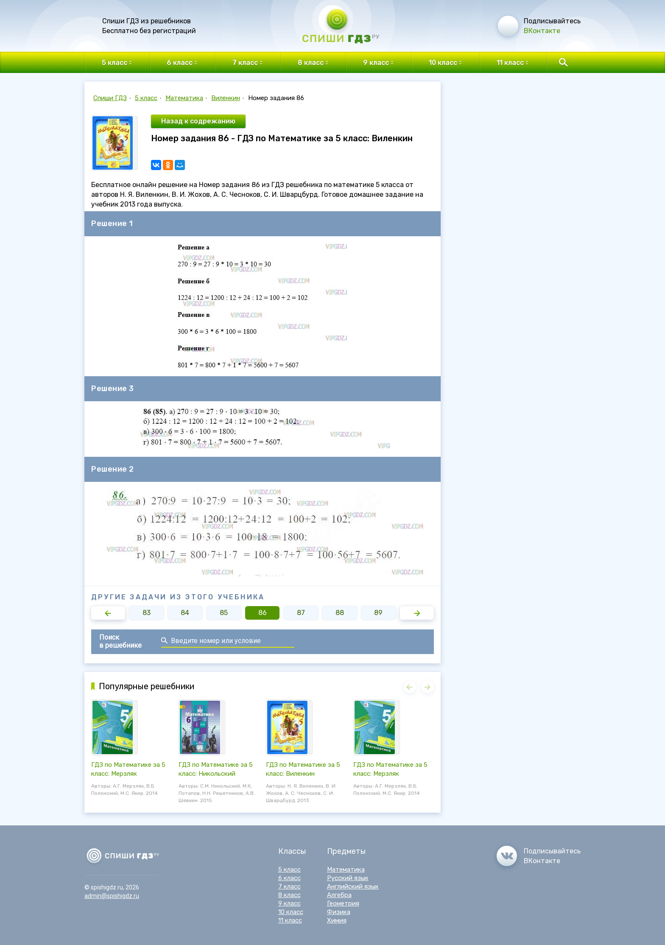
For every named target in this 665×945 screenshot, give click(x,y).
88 (339, 613)
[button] (108, 613)
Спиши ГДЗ (110, 98)
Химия (336, 920)
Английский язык (353, 886)
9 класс (289, 903)
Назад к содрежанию (198, 121)
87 (301, 613)
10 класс (290, 912)
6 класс (289, 878)
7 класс (289, 886)
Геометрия (343, 903)
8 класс (289, 895)
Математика (184, 98)
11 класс (290, 920)
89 (378, 613)
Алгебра (339, 895)
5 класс (146, 98)
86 (262, 613)
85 (224, 613)
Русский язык (348, 878)
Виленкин (225, 98)
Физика (338, 912)
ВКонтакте (542, 31)
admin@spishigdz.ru (111, 895)
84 (185, 613)
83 (146, 613)
